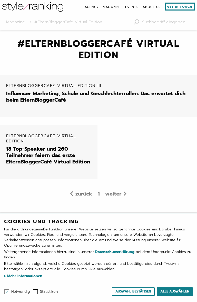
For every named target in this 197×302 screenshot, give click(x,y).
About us (152, 7)
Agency (92, 7)
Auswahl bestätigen (133, 291)
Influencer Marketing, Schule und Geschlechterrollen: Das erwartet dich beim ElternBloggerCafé (100, 93)
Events (132, 7)
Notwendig (20, 292)
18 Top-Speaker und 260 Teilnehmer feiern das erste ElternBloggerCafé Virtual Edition (49, 149)
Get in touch (179, 6)
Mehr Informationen (24, 276)
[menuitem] (92, 7)
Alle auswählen (174, 291)
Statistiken (49, 292)
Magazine (112, 7)
